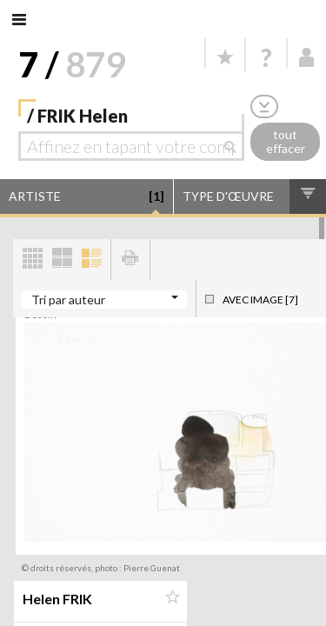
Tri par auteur (68, 299)
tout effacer (285, 141)
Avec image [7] (260, 299)
